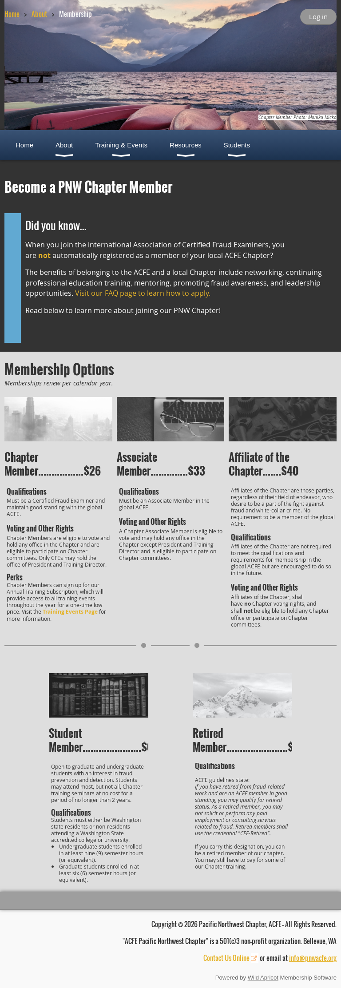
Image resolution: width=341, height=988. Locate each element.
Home (12, 14)
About (39, 14)
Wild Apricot (263, 977)
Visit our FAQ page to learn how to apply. (142, 293)
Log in (318, 16)
